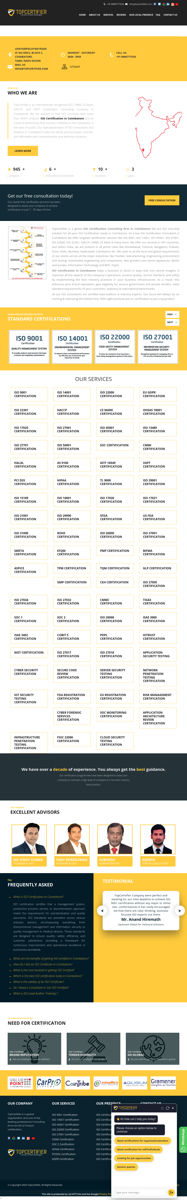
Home (82, 14)
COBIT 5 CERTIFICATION (68, 637)
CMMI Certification (63, 1139)
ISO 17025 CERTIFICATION (25, 429)
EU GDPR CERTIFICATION (154, 394)
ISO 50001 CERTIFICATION (68, 447)
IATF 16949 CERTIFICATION (111, 464)
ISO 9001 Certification (65, 1114)
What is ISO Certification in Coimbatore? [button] (36, 897)
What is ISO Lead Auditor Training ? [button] (33, 993)
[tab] (49, 897)
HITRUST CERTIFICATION (154, 637)
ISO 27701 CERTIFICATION (25, 447)
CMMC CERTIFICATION (111, 602)
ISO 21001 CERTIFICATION (25, 517)
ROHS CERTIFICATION (68, 535)
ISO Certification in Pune (110, 1129)
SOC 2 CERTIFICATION (68, 619)
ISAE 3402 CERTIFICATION (25, 637)
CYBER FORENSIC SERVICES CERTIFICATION (69, 716)
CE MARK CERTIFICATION (111, 412)
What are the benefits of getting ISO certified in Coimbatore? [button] (49, 958)
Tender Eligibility (82, 1055)
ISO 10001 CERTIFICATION (68, 500)
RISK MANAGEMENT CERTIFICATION (157, 697)
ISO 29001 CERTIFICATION (154, 482)
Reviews (121, 14)
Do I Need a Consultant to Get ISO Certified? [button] (38, 988)
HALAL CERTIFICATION (25, 464)
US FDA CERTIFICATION (154, 517)
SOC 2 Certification (63, 1144)
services (108, 14)
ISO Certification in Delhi (110, 1139)
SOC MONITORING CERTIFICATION (113, 714)
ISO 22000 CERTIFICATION (111, 394)
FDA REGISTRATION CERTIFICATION (71, 697)
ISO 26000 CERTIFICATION (111, 535)
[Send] (171, 1192)
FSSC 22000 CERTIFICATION (68, 739)
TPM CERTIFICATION (71, 568)
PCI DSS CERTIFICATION (25, 482)
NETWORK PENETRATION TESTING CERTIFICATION (154, 675)
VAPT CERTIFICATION (154, 464)
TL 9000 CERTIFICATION (111, 482)
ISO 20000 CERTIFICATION (111, 619)
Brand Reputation (24, 1055)
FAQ (158, 14)
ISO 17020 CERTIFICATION (111, 500)
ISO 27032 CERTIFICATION (68, 602)
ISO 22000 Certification (65, 1129)
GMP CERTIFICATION (72, 582)
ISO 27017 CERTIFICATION (68, 654)
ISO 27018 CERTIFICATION (111, 654)
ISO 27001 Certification (65, 1134)
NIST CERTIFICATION (28, 653)
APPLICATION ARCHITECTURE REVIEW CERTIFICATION (154, 718)
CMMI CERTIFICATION (154, 447)
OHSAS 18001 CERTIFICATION (154, 412)
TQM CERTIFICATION (114, 568)
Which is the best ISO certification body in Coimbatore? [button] (45, 976)
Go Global (136, 1055)
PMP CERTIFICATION (114, 551)
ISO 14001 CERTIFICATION (68, 394)
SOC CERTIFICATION (114, 445)
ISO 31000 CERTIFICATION (25, 535)
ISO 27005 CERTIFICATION (154, 584)
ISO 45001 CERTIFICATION (111, 429)
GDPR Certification (63, 1159)
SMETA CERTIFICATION (25, 552)
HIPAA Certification (63, 1149)
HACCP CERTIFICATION (68, 412)
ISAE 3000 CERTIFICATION (154, 619)
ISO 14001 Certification (65, 1119)
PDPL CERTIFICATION (111, 637)
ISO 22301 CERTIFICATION (25, 412)
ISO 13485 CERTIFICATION (154, 429)
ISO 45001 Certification (65, 1124)
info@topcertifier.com (139, 4)
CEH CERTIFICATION (114, 582)
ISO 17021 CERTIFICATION (154, 500)
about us (94, 14)
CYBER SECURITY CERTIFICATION (26, 672)
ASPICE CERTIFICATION (25, 570)
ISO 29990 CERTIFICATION (68, 517)
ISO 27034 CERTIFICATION (25, 602)
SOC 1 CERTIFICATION (25, 619)
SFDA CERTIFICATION (111, 517)
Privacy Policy (106, 1194)
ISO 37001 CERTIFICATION (154, 535)
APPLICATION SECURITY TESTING (156, 654)
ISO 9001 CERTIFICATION (25, 394)
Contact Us (170, 14)
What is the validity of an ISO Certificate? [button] (36, 982)
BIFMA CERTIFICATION (154, 552)
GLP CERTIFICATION (157, 568)
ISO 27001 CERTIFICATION (68, 429)
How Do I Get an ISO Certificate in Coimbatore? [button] (40, 964)
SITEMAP (75, 66)
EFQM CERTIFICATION (68, 552)
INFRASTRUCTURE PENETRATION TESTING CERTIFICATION (27, 742)
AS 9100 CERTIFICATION (68, 464)
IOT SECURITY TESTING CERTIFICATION (25, 698)
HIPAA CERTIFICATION (68, 482)
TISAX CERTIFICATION (154, 602)
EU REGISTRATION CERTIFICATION (113, 697)
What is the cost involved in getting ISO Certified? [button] (41, 970)
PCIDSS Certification (64, 1154)
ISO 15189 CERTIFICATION (25, 500)
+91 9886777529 (115, 4)
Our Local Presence (141, 14)
